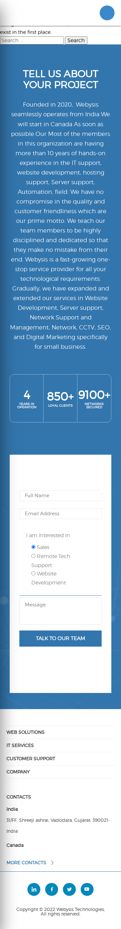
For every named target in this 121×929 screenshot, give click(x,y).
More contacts (30, 862)
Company (18, 771)
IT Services (20, 745)
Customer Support (30, 758)
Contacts (18, 797)
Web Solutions (25, 732)
